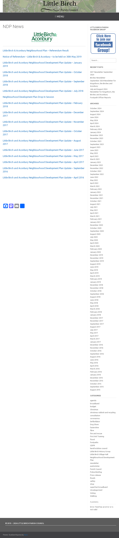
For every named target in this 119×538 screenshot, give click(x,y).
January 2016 (95, 375)
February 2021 (96, 219)
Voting (93, 493)
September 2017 (97, 324)
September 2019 (97, 261)
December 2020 (96, 225)
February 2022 (96, 189)
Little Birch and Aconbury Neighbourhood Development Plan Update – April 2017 (43, 162)
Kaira (26, 535)
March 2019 (94, 276)
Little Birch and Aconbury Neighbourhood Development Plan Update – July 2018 (43, 91)
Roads (92, 478)
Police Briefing (96, 472)
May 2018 (94, 303)
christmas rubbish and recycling (103, 412)
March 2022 (94, 186)
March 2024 (94, 126)
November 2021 (96, 198)
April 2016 (94, 366)
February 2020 (96, 249)
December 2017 (96, 318)
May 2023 (94, 153)
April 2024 (94, 123)
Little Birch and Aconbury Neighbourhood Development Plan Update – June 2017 (44, 150)
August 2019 (95, 264)
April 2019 (94, 273)
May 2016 (94, 363)
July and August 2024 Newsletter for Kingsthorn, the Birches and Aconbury (102, 92)
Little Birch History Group (100, 451)
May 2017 (94, 333)
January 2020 (95, 252)
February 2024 (96, 129)
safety (92, 481)
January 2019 (95, 282)
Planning (94, 502)
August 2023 (95, 147)
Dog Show (94, 424)
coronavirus (95, 418)
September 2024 (97, 111)
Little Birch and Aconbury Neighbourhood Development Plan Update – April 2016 (43, 177)
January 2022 (95, 192)
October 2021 (95, 201)
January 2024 (95, 132)
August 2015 (95, 390)
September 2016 (97, 354)
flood (92, 439)
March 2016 (94, 369)
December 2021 (96, 195)
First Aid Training (97, 436)
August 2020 (95, 234)
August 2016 (95, 357)
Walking (93, 496)
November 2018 (96, 288)
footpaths (94, 442)
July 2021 (94, 207)
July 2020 (94, 237)
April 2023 (94, 156)
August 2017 (95, 327)
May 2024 (94, 120)
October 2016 (95, 351)
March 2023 (94, 159)
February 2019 (96, 279)
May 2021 (94, 210)
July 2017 (94, 330)
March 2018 (94, 309)
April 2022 (94, 183)
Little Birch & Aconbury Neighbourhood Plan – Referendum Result (36, 50)
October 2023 (95, 141)
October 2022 (95, 171)
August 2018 (95, 297)
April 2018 (94, 306)
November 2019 (96, 258)
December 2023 (96, 135)
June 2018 (94, 300)
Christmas (94, 409)
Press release (95, 475)
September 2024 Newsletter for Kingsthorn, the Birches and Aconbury (103, 83)
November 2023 (96, 138)
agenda (93, 400)
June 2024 (94, 117)
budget (93, 406)
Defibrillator (95, 421)
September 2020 (97, 231)
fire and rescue (96, 433)
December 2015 (96, 378)
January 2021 (95, 222)
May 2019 (94, 270)
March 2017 (94, 339)
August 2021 (95, 204)
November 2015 (96, 381)
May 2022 (94, 180)
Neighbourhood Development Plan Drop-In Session (28, 97)
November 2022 (96, 168)
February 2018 (96, 312)
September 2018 (97, 294)
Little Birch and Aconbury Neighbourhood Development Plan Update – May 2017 (43, 156)
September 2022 (97, 174)
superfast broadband (99, 487)
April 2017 (94, 336)
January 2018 (95, 315)
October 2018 (95, 291)
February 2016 (96, 372)
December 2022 (96, 165)
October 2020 (95, 228)
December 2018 (96, 285)
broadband (94, 403)
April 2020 (94, 243)
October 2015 (95, 384)
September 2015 (97, 387)
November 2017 (96, 321)
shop (92, 484)
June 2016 (94, 360)
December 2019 (96, 255)
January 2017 (95, 342)
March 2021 (94, 216)
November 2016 (96, 348)
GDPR (92, 445)
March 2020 (94, 246)
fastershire (94, 427)
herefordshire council (98, 448)
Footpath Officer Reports (100, 97)
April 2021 (94, 213)
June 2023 (94, 150)
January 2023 (95, 162)
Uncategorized (96, 490)
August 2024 (95, 114)
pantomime (94, 466)
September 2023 (97, 144)
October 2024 (95, 108)
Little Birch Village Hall (99, 454)
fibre (92, 430)
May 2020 (94, 240)
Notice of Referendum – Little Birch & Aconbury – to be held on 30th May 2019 (42, 56)
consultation (95, 415)
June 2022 (94, 177)
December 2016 (96, 345)
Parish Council (95, 469)
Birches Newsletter (97, 78)
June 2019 (94, 267)
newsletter (94, 463)
